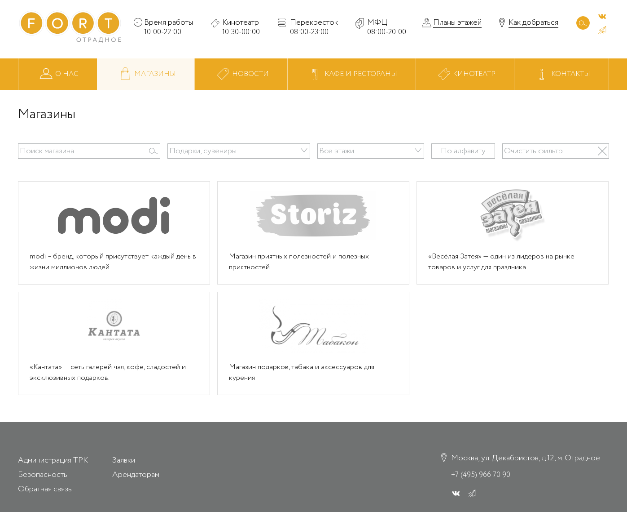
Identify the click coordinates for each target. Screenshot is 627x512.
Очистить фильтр (533, 151)
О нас (58, 74)
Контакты (561, 74)
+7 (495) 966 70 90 (480, 474)
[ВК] (602, 16)
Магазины (146, 74)
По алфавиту (463, 151)
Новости (240, 74)
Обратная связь (45, 489)
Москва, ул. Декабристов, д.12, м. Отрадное (525, 458)
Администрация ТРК (53, 460)
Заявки (123, 460)
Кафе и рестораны (351, 74)
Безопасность (42, 475)
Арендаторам (135, 475)
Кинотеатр (464, 74)
